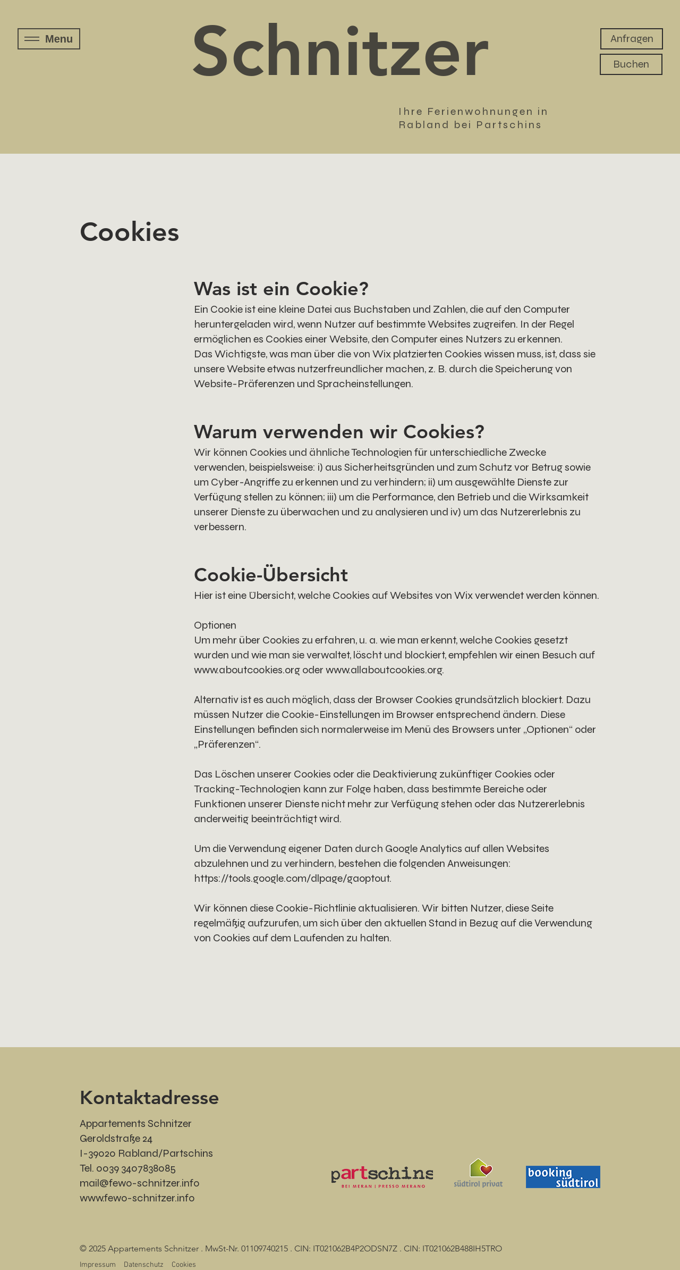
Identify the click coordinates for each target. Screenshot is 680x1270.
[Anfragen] (631, 38)
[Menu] (49, 38)
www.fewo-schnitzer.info (137, 1198)
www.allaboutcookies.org (384, 669)
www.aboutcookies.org (247, 669)
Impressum (98, 1264)
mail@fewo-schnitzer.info (139, 1183)
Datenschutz (144, 1264)
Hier (203, 595)
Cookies (184, 1264)
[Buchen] (631, 64)
